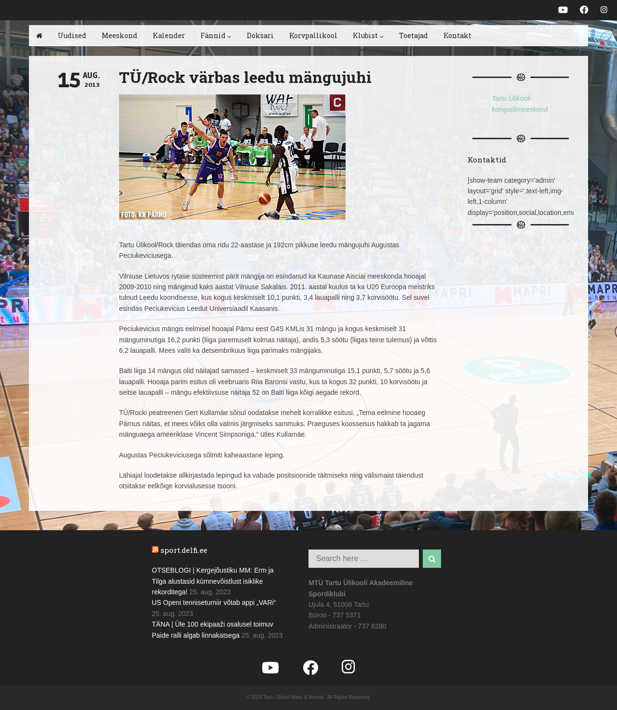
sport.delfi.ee (184, 550)
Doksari (260, 35)
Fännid (216, 35)
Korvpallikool (313, 35)
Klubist (368, 35)
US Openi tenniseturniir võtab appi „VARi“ (214, 602)
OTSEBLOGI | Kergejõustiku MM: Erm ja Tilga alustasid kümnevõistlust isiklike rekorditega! (213, 581)
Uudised (72, 35)
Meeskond (119, 35)
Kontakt (457, 35)
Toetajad (413, 35)
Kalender (169, 35)
